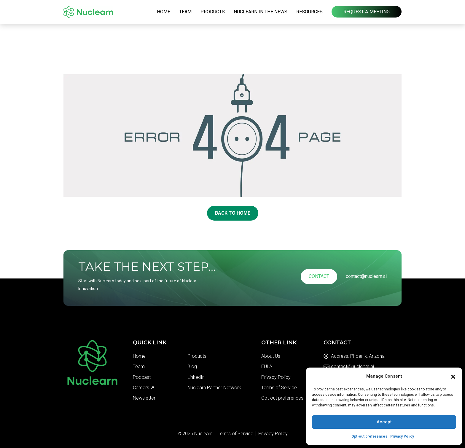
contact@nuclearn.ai (366, 276)
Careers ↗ (143, 387)
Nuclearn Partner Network (214, 387)
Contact (319, 276)
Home (163, 12)
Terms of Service (279, 387)
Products (212, 12)
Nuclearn (203, 433)
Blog (192, 366)
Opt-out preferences (369, 436)
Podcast (142, 377)
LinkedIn (196, 377)
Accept (384, 422)
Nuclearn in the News (260, 12)
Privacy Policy (402, 436)
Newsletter (144, 398)
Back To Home (232, 213)
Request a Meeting (366, 12)
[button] (453, 376)
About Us (270, 356)
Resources (309, 12)
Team (185, 12)
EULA (266, 366)
